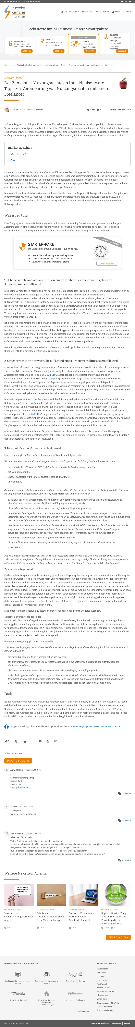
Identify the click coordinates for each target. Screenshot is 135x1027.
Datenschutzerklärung (100, 1023)
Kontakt (127, 1023)
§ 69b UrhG (32, 399)
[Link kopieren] (6, 741)
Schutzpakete (72, 12)
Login (116, 12)
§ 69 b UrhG (51, 375)
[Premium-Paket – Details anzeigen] (83, 44)
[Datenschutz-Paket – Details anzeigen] (19, 45)
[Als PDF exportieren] (16, 741)
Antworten (126, 794)
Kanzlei (106, 12)
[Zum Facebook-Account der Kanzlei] (48, 741)
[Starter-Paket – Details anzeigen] (51, 45)
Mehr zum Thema (118, 937)
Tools (97, 12)
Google (12, 1)
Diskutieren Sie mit (18, 760)
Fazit (13, 160)
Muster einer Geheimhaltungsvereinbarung (18, 916)
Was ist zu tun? (18, 154)
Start (6, 65)
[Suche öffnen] (62, 12)
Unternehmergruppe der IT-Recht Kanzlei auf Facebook (95, 726)
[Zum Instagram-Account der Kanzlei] (55, 741)
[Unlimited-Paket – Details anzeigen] (115, 43)
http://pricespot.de (19, 787)
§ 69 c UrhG (36, 414)
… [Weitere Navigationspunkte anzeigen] (12, 65)
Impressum (116, 1023)
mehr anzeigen (82, 1011)
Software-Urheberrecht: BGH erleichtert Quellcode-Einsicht (82, 916)
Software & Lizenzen (13, 78)
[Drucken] (24, 741)
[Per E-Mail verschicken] (39, 741)
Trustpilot (31, 1)
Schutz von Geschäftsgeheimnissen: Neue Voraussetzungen (50, 916)
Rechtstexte (87, 12)
